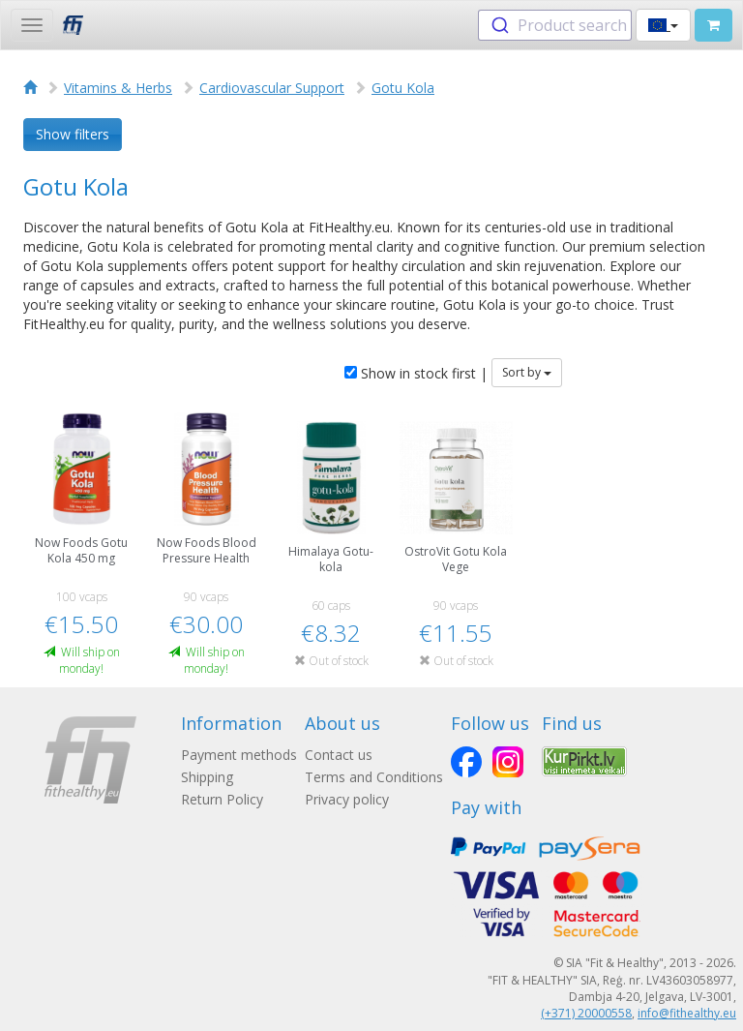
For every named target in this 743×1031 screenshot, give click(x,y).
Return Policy (222, 799)
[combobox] (555, 25)
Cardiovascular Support (271, 87)
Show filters (72, 134)
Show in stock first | (416, 373)
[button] (663, 25)
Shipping (207, 777)
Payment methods (239, 754)
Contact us (338, 754)
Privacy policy (347, 799)
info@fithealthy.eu (687, 1013)
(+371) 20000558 (586, 1013)
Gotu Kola (403, 87)
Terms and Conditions (374, 777)
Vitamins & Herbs (118, 87)
